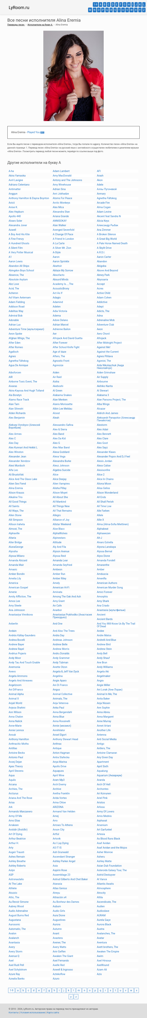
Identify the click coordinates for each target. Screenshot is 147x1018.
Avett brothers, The (107, 947)
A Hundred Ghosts (19, 243)
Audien (101, 906)
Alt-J (99, 537)
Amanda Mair (16, 564)
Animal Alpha (16, 694)
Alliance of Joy (61, 519)
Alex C (12, 438)
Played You (33, 132)
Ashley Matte (104, 861)
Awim (100, 956)
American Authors (107, 583)
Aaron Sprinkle (61, 261)
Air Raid (57, 377)
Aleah (56, 417)
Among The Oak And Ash (67, 596)
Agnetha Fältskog (107, 198)
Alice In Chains (105, 479)
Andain (13, 630)
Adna (100, 315)
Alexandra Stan (61, 211)
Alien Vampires (61, 483)
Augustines (59, 919)
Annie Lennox (16, 730)
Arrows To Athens (63, 825)
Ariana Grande (61, 216)
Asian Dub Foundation (109, 865)
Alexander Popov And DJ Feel (113, 456)
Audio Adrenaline (18, 910)
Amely (56, 583)
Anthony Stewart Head (65, 739)
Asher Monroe (105, 852)
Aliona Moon (104, 483)
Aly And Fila (59, 546)
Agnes (12, 356)
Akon (100, 180)
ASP (11, 874)
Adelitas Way (16, 311)
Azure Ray (14, 974)
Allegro (57, 515)
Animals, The (60, 698)
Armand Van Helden (64, 811)
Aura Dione (59, 915)
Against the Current (108, 351)
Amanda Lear (60, 560)
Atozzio (13, 892)
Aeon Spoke (15, 333)
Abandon (102, 261)
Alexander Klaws (106, 452)
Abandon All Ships (19, 265)
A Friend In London (63, 238)
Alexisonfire (103, 470)
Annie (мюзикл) (62, 725)
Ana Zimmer (104, 229)
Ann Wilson (15, 712)
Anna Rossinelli (61, 721)
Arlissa (101, 807)
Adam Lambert (61, 171)
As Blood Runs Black (108, 838)
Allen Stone (15, 515)
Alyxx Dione (103, 555)
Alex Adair (102, 429)
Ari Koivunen (104, 793)
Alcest (56, 413)
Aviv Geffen (59, 951)
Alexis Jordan (104, 461)
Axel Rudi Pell (16, 965)
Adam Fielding (17, 302)
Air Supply (102, 377)
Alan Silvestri (16, 408)
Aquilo (12, 779)
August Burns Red (19, 915)
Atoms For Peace (62, 198)
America (13, 583)
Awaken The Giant (63, 956)
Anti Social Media (106, 739)
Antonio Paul (16, 757)
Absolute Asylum (18, 279)
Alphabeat (102, 528)
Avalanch (14, 938)
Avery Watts (59, 947)
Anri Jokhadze (61, 193)
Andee (100, 630)
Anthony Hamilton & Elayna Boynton (29, 198)
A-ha (11, 171)
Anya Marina (60, 761)
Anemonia (14, 667)
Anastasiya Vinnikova (21, 614)
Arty (11, 847)
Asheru (101, 856)
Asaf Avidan (103, 843)
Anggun (13, 193)
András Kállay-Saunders (22, 635)
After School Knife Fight (66, 347)
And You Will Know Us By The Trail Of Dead (116, 625)
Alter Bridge (15, 542)
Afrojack (101, 338)
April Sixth (102, 766)
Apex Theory (16, 766)
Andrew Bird (103, 644)
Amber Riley (59, 578)
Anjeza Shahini (17, 707)
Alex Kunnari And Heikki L (23, 447)
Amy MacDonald (62, 175)
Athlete (13, 888)
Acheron (13, 293)
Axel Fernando (61, 960)
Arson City (58, 829)
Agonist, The (104, 360)
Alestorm (102, 424)
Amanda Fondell (106, 560)
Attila (100, 897)
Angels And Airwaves (20, 680)
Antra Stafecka (61, 757)
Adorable (14, 320)
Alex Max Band (61, 447)
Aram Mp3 (59, 779)
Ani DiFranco (16, 689)
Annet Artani (104, 725)
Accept (101, 284)
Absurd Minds (60, 279)
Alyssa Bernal (104, 551)
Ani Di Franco (60, 685)
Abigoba (101, 265)
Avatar (100, 938)
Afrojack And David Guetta (67, 338)
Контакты (14, 1012)
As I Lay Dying (61, 843)
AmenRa (101, 578)
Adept (100, 306)
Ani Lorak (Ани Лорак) (109, 689)
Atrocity (101, 892)
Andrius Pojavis (17, 653)
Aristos (101, 802)
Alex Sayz (102, 447)
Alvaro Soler (15, 220)
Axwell (12, 229)
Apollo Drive (59, 766)
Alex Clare (102, 438)
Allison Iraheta (17, 524)
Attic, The (14, 897)
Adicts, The (103, 311)
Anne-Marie (15, 725)
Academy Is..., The (63, 284)
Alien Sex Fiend (17, 483)
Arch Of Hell (103, 784)
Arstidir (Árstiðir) (18, 829)
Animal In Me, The (107, 694)
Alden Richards (17, 413)
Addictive (102, 302)
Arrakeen (14, 825)
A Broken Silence (106, 234)
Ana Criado (103, 605)
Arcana (13, 784)
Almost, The (15, 528)
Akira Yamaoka (17, 175)
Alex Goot (102, 443)
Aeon (100, 329)
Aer (55, 333)
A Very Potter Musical (21, 252)
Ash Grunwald (61, 852)
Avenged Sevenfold (63, 229)
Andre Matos (104, 635)
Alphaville (14, 533)
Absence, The (16, 275)
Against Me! (103, 347)
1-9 (95, 4)
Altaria (12, 537)
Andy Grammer (61, 658)
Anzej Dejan (15, 761)
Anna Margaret (105, 716)
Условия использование (32, 1012)
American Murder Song (110, 587)
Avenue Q (14, 956)
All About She (60, 497)
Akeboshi (58, 386)
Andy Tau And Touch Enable (24, 662)
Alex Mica (58, 207)
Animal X (14, 698)
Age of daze (59, 351)
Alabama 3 (103, 395)
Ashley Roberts (17, 865)
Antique (57, 748)
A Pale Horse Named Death (112, 243)
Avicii (12, 202)
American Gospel (18, 587)
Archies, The (15, 788)
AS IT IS (57, 847)
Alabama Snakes (62, 395)
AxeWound (103, 965)
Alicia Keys (103, 220)
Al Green (57, 390)
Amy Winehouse (62, 184)
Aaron (56, 256)
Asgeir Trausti (16, 852)
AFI (99, 171)
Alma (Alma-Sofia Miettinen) (113, 524)
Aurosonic (14, 924)
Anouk (12, 734)
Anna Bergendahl (62, 712)
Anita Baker (103, 698)
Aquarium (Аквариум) (109, 775)
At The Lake (15, 883)
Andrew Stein (104, 648)
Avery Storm (15, 951)
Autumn (57, 928)
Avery (12, 947)
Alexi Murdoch (17, 465)
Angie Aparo (60, 680)
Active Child (103, 293)
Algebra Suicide (61, 470)
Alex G (56, 443)
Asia (55, 865)
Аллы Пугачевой (107, 189)
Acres (100, 288)
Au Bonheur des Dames (66, 901)
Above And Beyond (107, 270)
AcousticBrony (61, 288)
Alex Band (58, 433)
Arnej (56, 816)
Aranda (101, 779)
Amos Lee (14, 601)
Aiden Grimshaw (106, 372)
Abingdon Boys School (21, 270)
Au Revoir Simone (19, 901)
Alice (55, 474)
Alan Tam (14, 404)
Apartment (103, 761)
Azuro (56, 978)
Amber (100, 569)
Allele (100, 515)
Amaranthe (103, 564)
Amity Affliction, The (20, 596)
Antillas (13, 748)
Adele (100, 184)
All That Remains (62, 510)
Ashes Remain (17, 856)
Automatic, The (17, 928)
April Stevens (16, 770)
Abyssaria (102, 279)
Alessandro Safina (63, 424)
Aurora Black (104, 924)
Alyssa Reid (59, 555)
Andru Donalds (61, 653)
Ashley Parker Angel (64, 861)
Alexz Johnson (61, 465)
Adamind (58, 302)
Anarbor (57, 610)
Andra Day (58, 635)
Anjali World (15, 703)
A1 (10, 256)
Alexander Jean (17, 456)
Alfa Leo (13, 470)
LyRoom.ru (19, 7)
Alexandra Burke (62, 461)
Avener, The (59, 942)
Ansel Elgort (59, 734)
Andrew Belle (60, 644)
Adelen (57, 306)
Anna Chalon (16, 716)
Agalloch (13, 351)
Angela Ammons (18, 676)
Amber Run (59, 574)
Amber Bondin (17, 574)
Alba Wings (103, 404)
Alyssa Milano (16, 555)
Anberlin (13, 623)
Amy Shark (103, 601)
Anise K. (13, 207)
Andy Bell (102, 653)
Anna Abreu (103, 712)
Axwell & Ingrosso (63, 969)
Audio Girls (59, 910)
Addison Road (16, 306)
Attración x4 (59, 897)
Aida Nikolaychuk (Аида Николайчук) (110, 366)
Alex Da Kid (59, 438)
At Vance (102, 879)
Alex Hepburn (16, 211)
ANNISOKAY (60, 220)
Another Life (104, 730)
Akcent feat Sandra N (109, 216)
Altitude (57, 542)
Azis (99, 974)
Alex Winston (16, 452)
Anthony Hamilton (19, 739)
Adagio (57, 297)
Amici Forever (104, 592)
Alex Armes (15, 433)
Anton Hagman (61, 752)
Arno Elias (14, 820)
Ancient (101, 614)
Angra (100, 680)
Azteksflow (59, 974)
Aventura (102, 942)
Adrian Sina (59, 189)
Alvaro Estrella (105, 542)
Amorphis (102, 596)
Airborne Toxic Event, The (23, 381)
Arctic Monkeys (61, 202)
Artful (56, 834)
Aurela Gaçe (103, 919)
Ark (11, 807)
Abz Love (14, 284)
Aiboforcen (15, 372)
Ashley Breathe (17, 861)
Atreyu (56, 892)
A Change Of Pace (63, 234)
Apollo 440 (15, 216)
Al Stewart (102, 390)
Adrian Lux (15, 324)
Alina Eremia (16, 488)
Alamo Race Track (19, 399)
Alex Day (13, 443)
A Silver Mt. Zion (62, 247)
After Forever (60, 342)
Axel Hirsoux (104, 960)
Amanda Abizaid (18, 560)
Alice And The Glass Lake (23, 479)
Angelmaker (103, 676)
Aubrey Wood (16, 906)
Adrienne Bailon (62, 329)
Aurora (56, 924)
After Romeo (16, 347)
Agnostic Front (61, 360)
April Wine (58, 775)
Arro (55, 820)
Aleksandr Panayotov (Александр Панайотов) (116, 419)
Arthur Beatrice (17, 838)
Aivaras (13, 386)
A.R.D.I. (101, 252)
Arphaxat (102, 820)
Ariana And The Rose (20, 798)
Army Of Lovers (105, 811)
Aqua (12, 775)
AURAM (101, 915)
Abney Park (103, 275)
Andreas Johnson (63, 639)
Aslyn (12, 870)
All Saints (14, 506)
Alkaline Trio (15, 497)
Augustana (15, 919)
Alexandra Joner (18, 225)
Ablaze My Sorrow (63, 270)
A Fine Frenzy (16, 238)
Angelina (58, 676)
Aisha (56, 381)
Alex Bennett (104, 433)
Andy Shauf (103, 658)
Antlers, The (103, 748)
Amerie (13, 592)
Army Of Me (15, 816)
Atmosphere (104, 888)
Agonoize (58, 365)
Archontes (102, 788)
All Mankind (59, 501)
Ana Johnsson (17, 610)
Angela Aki (103, 671)
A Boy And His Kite (19, 234)
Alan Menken (60, 399)
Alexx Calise (104, 465)
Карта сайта (53, 1012)
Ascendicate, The (106, 901)
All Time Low (104, 506)
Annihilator (59, 730)
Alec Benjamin (17, 417)
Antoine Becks (17, 752)
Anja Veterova (60, 703)
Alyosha (13, 551)
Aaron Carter (104, 256)
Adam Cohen (104, 297)
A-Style (57, 252)
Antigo (100, 743)
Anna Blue (58, 716)
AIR (11, 377)
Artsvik (57, 838)
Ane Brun (102, 662)
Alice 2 (100, 474)
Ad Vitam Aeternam (20, 297)
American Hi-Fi (61, 587)
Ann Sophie (103, 707)
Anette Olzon (60, 667)
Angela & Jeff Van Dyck (66, 671)
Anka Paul (58, 707)
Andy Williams (105, 667)
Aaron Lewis (16, 261)
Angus (56, 689)
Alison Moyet (60, 492)
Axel (11, 960)
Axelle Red (59, 965)
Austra (100, 928)
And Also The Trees (63, 630)
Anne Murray (104, 721)
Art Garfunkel (104, 829)
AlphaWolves (60, 533)
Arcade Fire (103, 202)
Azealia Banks (16, 978)
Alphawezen (104, 533)
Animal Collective (62, 694)
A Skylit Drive (104, 247)
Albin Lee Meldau (62, 408)
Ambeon (57, 569)
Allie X (100, 519)
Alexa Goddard (61, 452)
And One (57, 623)
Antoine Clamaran (107, 752)
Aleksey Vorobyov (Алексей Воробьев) (24, 426)
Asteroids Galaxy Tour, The (112, 870)
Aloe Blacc (59, 528)
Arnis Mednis (104, 816)
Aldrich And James (107, 413)
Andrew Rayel (16, 648)
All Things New (61, 506)
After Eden (14, 342)
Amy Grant (59, 601)
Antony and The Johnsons (67, 180)
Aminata (57, 592)
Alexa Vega (59, 456)
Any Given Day (105, 757)
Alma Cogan (104, 207)
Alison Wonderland (107, 492)
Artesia (101, 834)
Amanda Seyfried (62, 564)
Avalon (12, 933)
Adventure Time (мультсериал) (26, 329)
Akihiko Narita (105, 386)
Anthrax (57, 743)
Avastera (58, 938)
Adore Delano (60, 320)
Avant (56, 933)
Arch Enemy (59, 784)
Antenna (101, 734)
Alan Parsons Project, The (111, 399)
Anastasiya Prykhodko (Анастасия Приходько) (72, 616)
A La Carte (59, 243)
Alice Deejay (60, 479)
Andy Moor (15, 658)
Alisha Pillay (59, 488)
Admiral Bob (15, 315)
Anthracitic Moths (19, 743)
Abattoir (57, 265)
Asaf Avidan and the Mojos (112, 847)
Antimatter (15, 189)
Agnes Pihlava (105, 356)
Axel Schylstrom (18, 969)
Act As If (57, 293)
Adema (57, 315)
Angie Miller (103, 685)
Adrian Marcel (61, 324)
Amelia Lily (15, 578)
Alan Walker (59, 225)
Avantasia (14, 942)
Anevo (12, 671)
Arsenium (102, 825)
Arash (100, 175)
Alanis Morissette (63, 404)
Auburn (57, 906)
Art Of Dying (15, 834)
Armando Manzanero (20, 811)
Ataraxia (57, 883)
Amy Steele (15, 605)
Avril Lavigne (16, 180)
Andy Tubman (60, 662)
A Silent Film (16, 247)
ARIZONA (58, 807)
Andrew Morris (61, 648)
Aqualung (102, 770)
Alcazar (101, 408)
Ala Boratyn (15, 395)
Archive (57, 788)
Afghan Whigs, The (19, 338)
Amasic (13, 569)
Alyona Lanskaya (106, 546)
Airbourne (102, 381)
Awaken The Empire (108, 951)
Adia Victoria (60, 311)
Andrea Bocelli (17, 639)
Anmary (101, 193)
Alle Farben (103, 510)
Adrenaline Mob (106, 320)
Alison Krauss (16, 492)
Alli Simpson (16, 519)
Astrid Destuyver (106, 874)
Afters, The (59, 356)
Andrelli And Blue (106, 639)
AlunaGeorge (16, 546)
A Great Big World (107, 238)
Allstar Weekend (62, 524)
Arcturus (13, 793)
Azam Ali (102, 969)
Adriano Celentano (19, 184)
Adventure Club (105, 324)
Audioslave (103, 910)
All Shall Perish (105, 501)
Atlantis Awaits (105, 883)
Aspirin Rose (60, 870)
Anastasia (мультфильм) (111, 610)
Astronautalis (16, 879)
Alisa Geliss (103, 488)
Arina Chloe (59, 802)
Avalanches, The (106, 933)
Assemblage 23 (61, 874)
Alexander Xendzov (19, 461)
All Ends (101, 497)
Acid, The (14, 288)
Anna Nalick (15, 721)
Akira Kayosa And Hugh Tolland (26, 390)
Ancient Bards (105, 619)
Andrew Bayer (16, 644)
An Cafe (57, 605)
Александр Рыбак (107, 225)
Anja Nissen (103, 703)
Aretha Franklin (61, 793)
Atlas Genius (60, 888)
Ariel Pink (102, 798)
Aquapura (58, 770)
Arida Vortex (60, 798)
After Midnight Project (109, 342)
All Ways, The (16, 510)
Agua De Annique (18, 365)
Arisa (12, 802)
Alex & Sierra (60, 429)
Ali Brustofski (16, 474)
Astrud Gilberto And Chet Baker (70, 879)
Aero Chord (103, 333)
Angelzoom (15, 685)
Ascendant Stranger (64, 856)
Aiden (56, 372)
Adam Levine (104, 211)
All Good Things (17, 501)
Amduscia (102, 574)
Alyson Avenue (61, 551)
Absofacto (58, 275)
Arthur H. (14, 843)
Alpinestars (59, 537)
